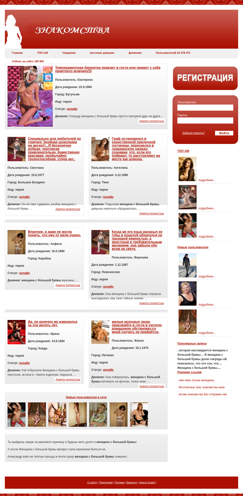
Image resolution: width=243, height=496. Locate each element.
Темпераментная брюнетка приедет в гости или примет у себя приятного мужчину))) (107, 69)
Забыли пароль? (193, 133)
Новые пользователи (192, 247)
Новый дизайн (147, 482)
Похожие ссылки (189, 372)
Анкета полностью (151, 121)
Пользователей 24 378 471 (173, 52)
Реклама (119, 482)
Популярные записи (192, 343)
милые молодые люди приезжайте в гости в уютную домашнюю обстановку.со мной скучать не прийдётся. (137, 327)
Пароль (182, 115)
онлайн (72, 109)
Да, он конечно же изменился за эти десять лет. (52, 323)
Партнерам (106, 482)
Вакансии (131, 482)
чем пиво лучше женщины (196, 380)
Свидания (69, 52)
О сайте (92, 482)
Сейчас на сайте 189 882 (28, 61)
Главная (17, 52)
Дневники (135, 52)
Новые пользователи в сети (86, 397)
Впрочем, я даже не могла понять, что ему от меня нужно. (54, 233)
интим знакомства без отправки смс (203, 394)
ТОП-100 (42, 52)
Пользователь (186, 102)
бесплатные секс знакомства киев (202, 387)
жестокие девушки (102, 52)
